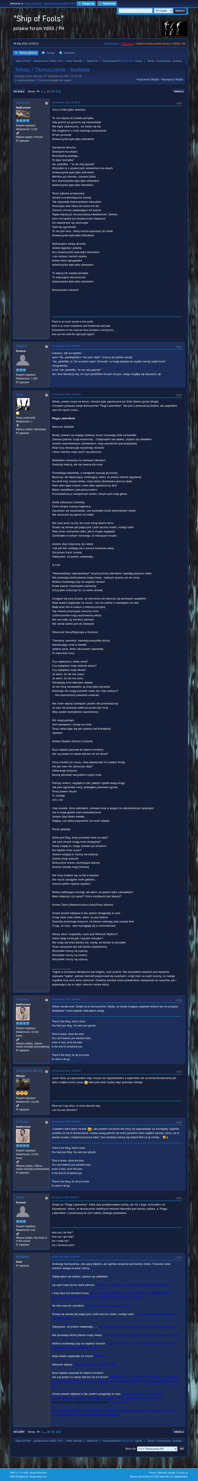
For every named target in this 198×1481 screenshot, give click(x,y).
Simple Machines (38, 1472)
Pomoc (152, 1472)
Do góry (19, 1432)
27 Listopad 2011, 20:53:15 (66, 346)
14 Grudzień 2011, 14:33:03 (66, 1071)
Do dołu (19, 91)
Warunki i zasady (166, 1472)
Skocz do (130, 1448)
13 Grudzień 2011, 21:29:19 (66, 394)
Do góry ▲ (182, 1472)
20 (52, 91)
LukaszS (23, 102)
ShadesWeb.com (38, 1476)
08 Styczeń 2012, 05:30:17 (65, 1197)
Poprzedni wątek (148, 79)
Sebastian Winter (29, 1071)
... (45, 91)
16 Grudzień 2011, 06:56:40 (66, 1121)
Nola (19, 394)
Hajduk (21, 346)
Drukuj (179, 91)
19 (48, 91)
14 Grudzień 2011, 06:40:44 (66, 999)
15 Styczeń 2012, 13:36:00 (65, 1256)
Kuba (20, 1197)
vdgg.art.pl (127, 43)
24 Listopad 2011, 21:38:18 (66, 102)
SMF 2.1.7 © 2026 (19, 1472)
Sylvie (138, 61)
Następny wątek (172, 79)
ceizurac (22, 999)
